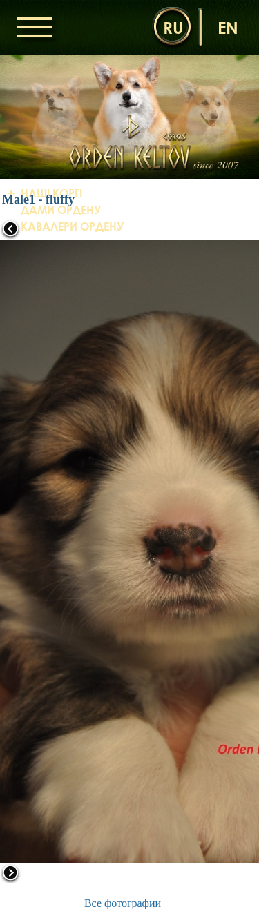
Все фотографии (122, 903)
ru (173, 27)
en (228, 27)
